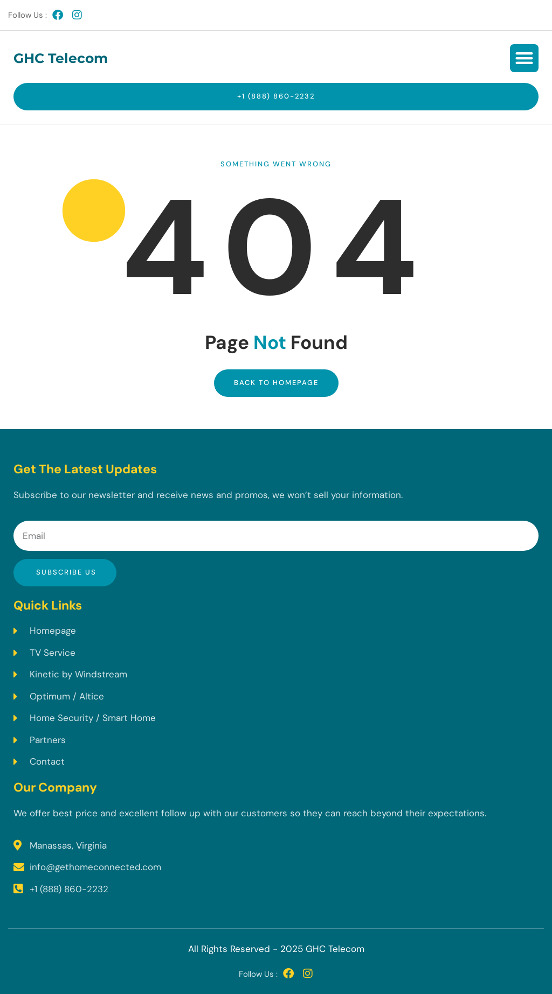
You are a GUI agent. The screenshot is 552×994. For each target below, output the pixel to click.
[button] (524, 58)
